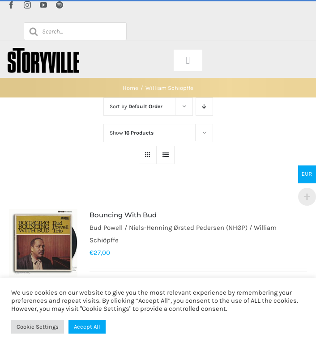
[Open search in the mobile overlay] (75, 31)
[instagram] (27, 4)
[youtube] (43, 4)
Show (132, 133)
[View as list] (165, 155)
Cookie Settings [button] (38, 326)
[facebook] (11, 4)
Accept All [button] (87, 326)
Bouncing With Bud (123, 215)
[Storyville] (43, 51)
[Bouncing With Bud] (43, 243)
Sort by (136, 106)
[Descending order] (204, 106)
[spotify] (59, 4)
